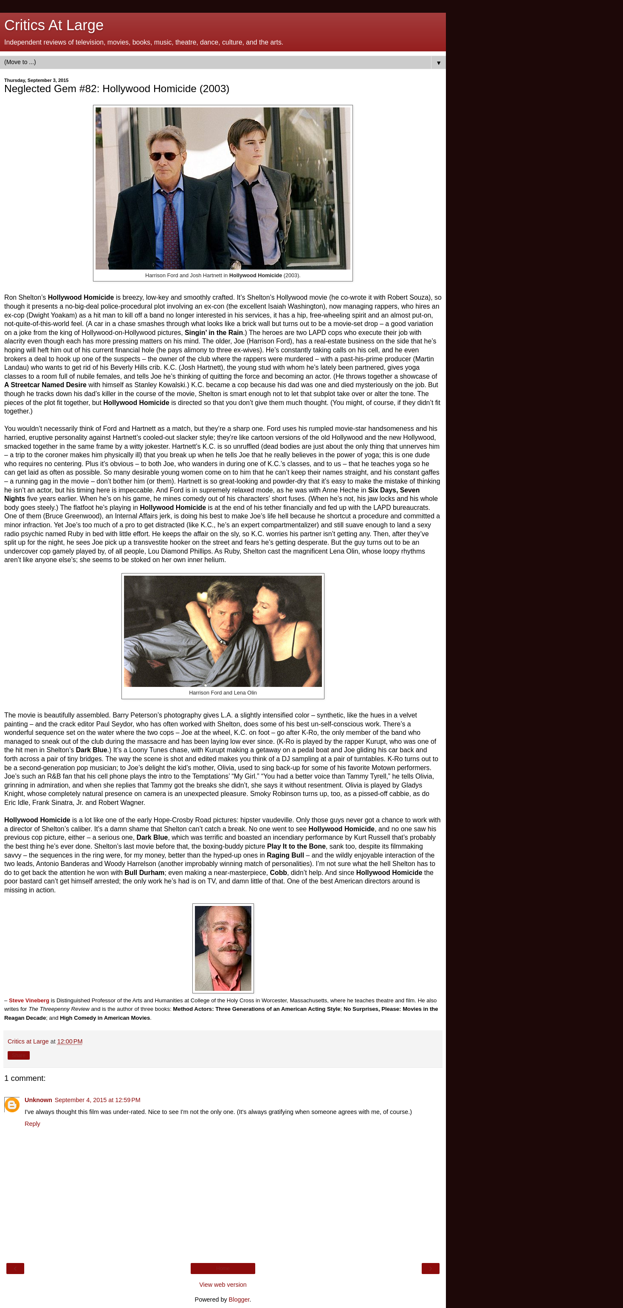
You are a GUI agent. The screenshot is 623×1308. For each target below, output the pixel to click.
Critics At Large (54, 25)
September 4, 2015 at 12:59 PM (98, 1100)
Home (223, 1268)
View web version (223, 1284)
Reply (32, 1123)
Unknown (38, 1100)
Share (18, 1055)
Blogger (239, 1299)
